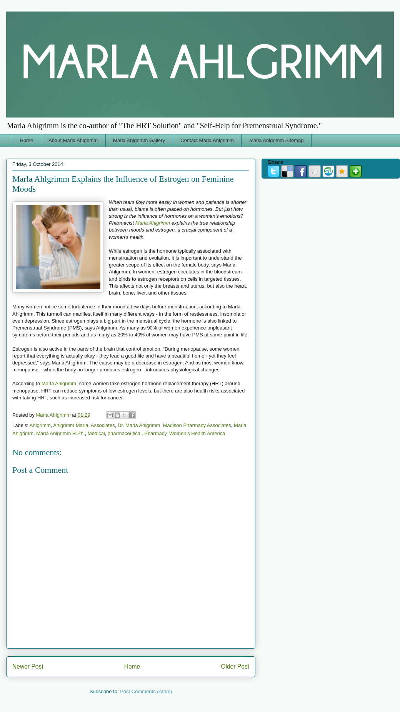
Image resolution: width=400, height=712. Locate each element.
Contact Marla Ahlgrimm (207, 140)
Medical (96, 433)
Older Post (235, 666)
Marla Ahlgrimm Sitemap (276, 140)
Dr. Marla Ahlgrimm (139, 425)
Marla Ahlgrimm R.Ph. (60, 433)
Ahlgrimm (40, 425)
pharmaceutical (125, 433)
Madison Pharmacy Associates (197, 425)
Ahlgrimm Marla (70, 425)
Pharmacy (155, 433)
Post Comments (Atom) (146, 691)
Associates (103, 425)
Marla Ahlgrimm (152, 223)
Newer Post (27, 666)
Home (26, 140)
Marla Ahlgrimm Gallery (139, 140)
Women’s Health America (197, 433)
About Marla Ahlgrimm (73, 140)
